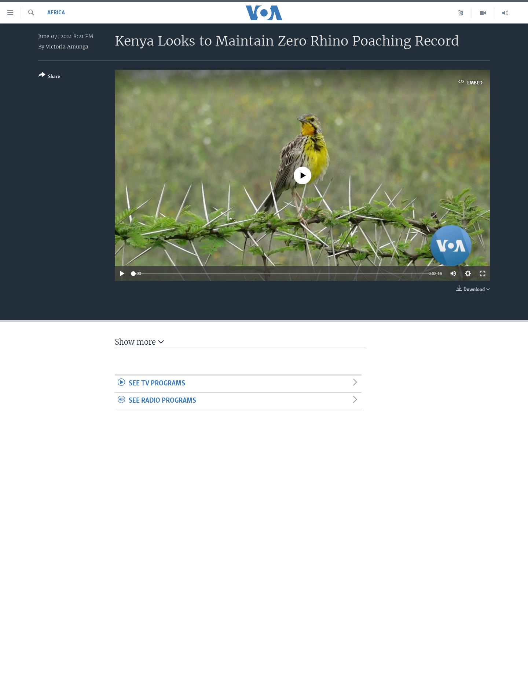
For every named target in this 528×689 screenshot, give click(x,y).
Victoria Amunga (67, 46)
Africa (56, 13)
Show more (139, 342)
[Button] (49, 77)
